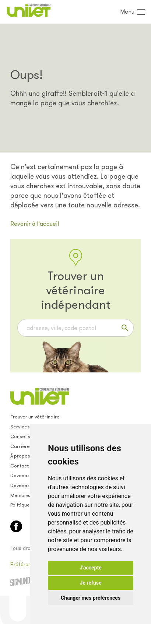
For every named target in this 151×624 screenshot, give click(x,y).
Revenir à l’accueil (34, 224)
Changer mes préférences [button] (90, 598)
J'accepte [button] (91, 568)
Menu (127, 11)
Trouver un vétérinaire (35, 417)
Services (20, 427)
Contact (19, 466)
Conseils (20, 436)
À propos (20, 456)
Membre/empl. (27, 495)
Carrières (21, 446)
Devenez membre (29, 475)
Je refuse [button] (90, 583)
